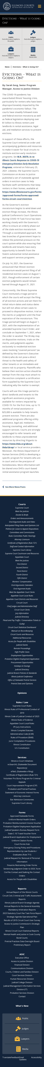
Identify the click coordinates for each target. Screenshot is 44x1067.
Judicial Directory (22, 616)
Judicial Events (22, 645)
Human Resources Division (22, 979)
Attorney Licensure (22, 539)
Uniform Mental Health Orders (22, 819)
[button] (39, 6)
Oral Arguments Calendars (22, 585)
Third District (22, 571)
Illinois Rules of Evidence (22, 720)
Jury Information (22, 613)
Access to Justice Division (22, 961)
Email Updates (23, 1058)
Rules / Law (22, 702)
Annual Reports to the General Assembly (22, 906)
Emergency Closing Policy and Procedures (22, 847)
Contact (22, 996)
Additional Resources (22, 638)
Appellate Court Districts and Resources (22, 599)
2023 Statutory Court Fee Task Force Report (22, 913)
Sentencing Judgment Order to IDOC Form (22, 868)
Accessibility (36, 1057)
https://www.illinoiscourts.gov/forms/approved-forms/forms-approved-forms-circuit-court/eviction (21, 195)
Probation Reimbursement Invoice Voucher (22, 823)
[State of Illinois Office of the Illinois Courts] (18, 6)
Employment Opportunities (22, 655)
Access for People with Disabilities (22, 641)
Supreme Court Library (22, 550)
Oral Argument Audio (22, 588)
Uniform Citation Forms (22, 840)
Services (22, 757)
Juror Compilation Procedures (22, 741)
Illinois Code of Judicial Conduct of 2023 (22, 716)
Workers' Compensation (22, 581)
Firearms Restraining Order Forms (22, 865)
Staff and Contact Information (22, 546)
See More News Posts (15, 487)
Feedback (15, 1057)
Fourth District (22, 574)
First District (22, 564)
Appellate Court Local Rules (22, 595)
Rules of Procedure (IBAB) (22, 737)
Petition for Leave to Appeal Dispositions (22, 529)
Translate (6, 1057)
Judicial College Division (22, 982)
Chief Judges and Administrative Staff (22, 606)
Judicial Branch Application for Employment (22, 837)
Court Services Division (22, 975)
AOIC (22, 954)
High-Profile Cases (22, 652)
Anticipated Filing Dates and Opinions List (22, 525)
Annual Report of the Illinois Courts (22, 892)
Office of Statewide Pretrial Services (22, 680)
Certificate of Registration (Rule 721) (22, 543)
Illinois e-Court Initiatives (22, 761)
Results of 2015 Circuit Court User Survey (22, 920)
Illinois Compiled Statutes (22, 730)
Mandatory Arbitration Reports (22, 909)
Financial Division (22, 965)
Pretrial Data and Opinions (22, 683)
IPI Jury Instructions (22, 727)
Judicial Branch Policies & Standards (22, 673)
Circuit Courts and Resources (22, 634)
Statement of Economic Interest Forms (22, 792)
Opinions (22, 693)
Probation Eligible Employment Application (22, 659)
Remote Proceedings (22, 648)
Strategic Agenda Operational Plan (22, 916)
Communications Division (22, 968)
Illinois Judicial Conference (22, 676)
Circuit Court (22, 602)
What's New (22, 1005)
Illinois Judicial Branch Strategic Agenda (22, 902)
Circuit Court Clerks (22, 609)
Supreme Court (22, 507)
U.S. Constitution (22, 748)
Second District (22, 567)
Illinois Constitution (22, 744)
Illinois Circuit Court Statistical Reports (22, 931)
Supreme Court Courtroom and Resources (22, 553)
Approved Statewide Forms (22, 816)
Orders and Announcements (22, 518)
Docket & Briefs (22, 515)
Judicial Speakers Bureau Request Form (22, 830)
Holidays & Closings (22, 666)
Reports (22, 888)
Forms (22, 812)
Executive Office (22, 957)
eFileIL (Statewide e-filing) (22, 771)
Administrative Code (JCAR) (22, 734)
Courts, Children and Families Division (22, 972)
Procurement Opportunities (22, 662)
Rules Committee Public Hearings (22, 536)
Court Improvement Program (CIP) (22, 785)
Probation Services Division (22, 993)
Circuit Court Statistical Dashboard (22, 627)
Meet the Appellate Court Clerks (22, 592)
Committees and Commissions (22, 532)
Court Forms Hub (22, 844)
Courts (22, 504)
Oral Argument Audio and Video (22, 522)
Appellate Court (22, 557)
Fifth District (22, 578)
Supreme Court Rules (22, 706)
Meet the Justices (22, 511)
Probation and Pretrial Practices (22, 789)
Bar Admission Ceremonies (22, 799)
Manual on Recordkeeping (22, 631)
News (7, 67)
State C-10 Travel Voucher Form (22, 833)
